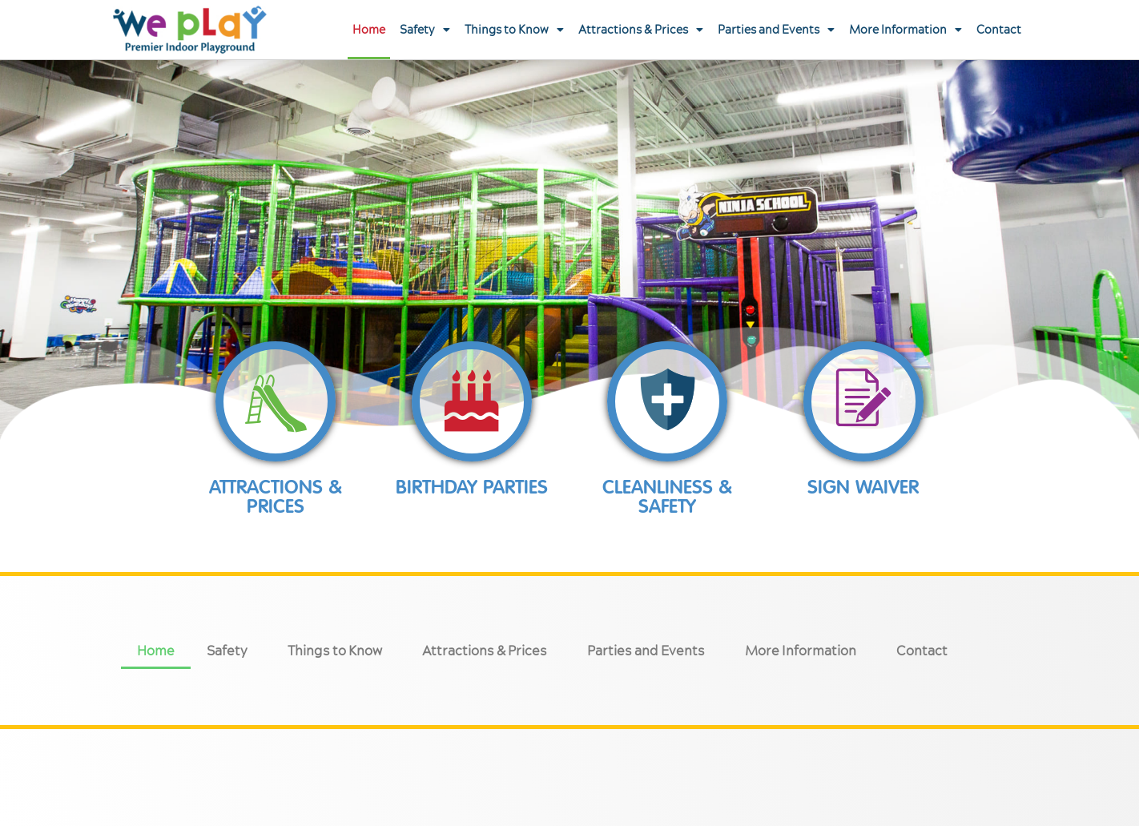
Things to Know (514, 29)
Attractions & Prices (640, 29)
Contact (998, 29)
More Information (905, 29)
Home (368, 29)
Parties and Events (776, 29)
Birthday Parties (472, 486)
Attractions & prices (275, 496)
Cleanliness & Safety (667, 496)
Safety (425, 29)
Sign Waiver (863, 486)
